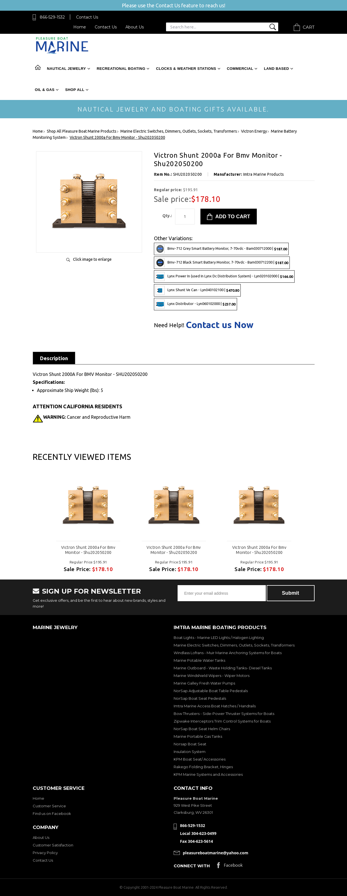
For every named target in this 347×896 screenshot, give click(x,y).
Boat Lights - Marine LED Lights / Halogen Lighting (219, 637)
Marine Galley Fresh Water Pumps (204, 683)
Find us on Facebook (52, 813)
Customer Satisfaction (53, 845)
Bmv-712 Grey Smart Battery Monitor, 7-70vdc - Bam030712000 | (221, 248)
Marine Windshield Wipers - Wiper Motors (211, 675)
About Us (134, 27)
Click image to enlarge (92, 259)
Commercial (240, 68)
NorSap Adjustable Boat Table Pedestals (211, 690)
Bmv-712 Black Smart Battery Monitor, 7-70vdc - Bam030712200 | (222, 262)
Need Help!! (169, 325)
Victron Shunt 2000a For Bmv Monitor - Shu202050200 (88, 550)
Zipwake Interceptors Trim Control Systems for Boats (222, 721)
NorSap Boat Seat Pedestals (200, 698)
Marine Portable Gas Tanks (198, 736)
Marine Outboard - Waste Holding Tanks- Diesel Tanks (223, 668)
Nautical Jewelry (66, 68)
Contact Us (87, 17)
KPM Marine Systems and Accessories (208, 774)
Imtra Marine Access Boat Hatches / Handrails (215, 706)
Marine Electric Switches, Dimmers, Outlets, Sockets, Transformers (234, 645)
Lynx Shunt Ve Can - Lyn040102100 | (197, 290)
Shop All (74, 90)
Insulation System (189, 751)
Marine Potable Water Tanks (199, 660)
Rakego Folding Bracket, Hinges (203, 767)
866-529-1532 (52, 17)
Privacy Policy (45, 852)
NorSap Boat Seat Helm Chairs (202, 728)
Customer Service (49, 806)
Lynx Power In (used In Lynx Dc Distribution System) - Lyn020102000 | (224, 276)
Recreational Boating (121, 68)
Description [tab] (54, 358)
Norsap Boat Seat (190, 744)
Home (79, 27)
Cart (309, 27)
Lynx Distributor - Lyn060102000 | (195, 304)
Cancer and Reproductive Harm (87, 417)
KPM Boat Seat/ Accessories (200, 759)
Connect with (192, 865)
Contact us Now (219, 324)
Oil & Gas (45, 90)
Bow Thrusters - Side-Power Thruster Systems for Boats (224, 713)
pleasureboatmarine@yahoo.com (215, 852)
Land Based (276, 68)
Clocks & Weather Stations (186, 68)
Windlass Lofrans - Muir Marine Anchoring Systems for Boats (228, 652)
